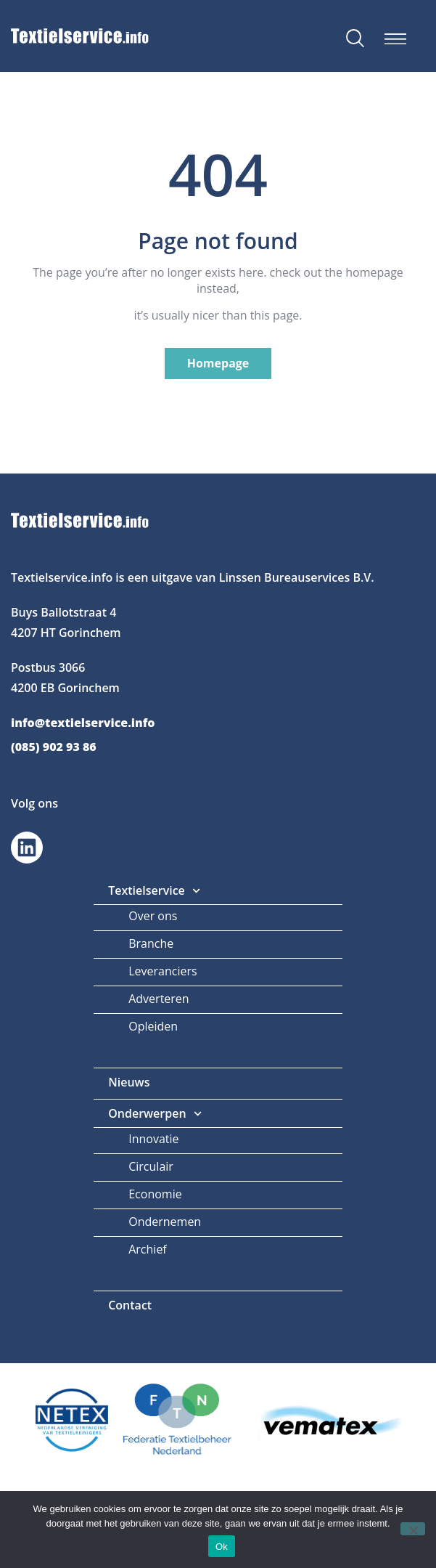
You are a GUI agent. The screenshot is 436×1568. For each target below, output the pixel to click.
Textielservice (154, 891)
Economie (154, 1194)
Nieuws (128, 1082)
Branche (150, 943)
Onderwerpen (155, 1114)
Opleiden (153, 1026)
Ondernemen (164, 1221)
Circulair (150, 1166)
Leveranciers (162, 971)
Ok (221, 1546)
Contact (130, 1305)
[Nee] (412, 1528)
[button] (395, 39)
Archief (147, 1249)
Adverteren (158, 998)
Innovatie (153, 1139)
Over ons (152, 916)
